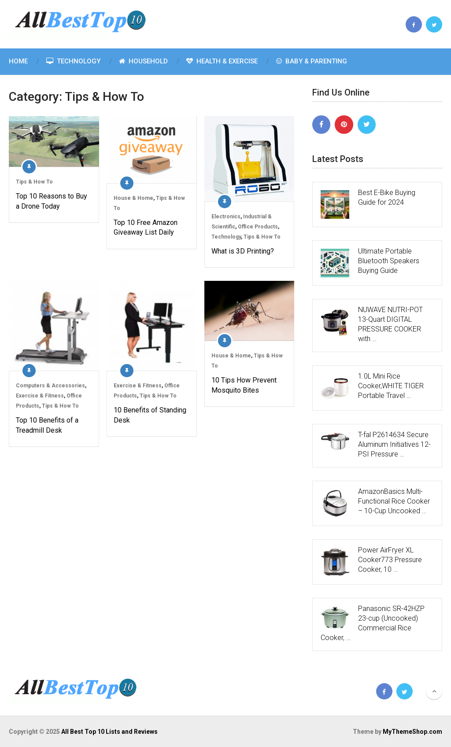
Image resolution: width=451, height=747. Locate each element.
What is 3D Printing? (242, 251)
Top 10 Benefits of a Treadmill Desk (47, 425)
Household (143, 61)
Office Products (258, 227)
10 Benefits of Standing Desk (150, 415)
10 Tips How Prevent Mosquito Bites (244, 385)
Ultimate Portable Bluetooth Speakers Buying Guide (388, 261)
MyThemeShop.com (412, 731)
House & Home (133, 198)
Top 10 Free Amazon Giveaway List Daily (145, 227)
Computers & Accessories (50, 386)
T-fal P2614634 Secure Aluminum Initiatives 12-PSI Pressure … (394, 444)
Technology (73, 61)
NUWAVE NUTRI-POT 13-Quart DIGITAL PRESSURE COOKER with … (390, 324)
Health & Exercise (222, 61)
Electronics (225, 216)
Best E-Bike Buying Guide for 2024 (386, 197)
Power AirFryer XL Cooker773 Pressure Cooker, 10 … (390, 560)
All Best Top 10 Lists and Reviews (109, 731)
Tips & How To (34, 182)
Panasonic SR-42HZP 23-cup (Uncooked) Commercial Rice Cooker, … (373, 623)
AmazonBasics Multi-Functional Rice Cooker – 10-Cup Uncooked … (394, 501)
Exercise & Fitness (40, 396)
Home (18, 61)
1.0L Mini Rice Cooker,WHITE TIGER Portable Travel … (391, 386)
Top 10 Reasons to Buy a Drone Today (51, 201)
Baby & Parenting (311, 61)
